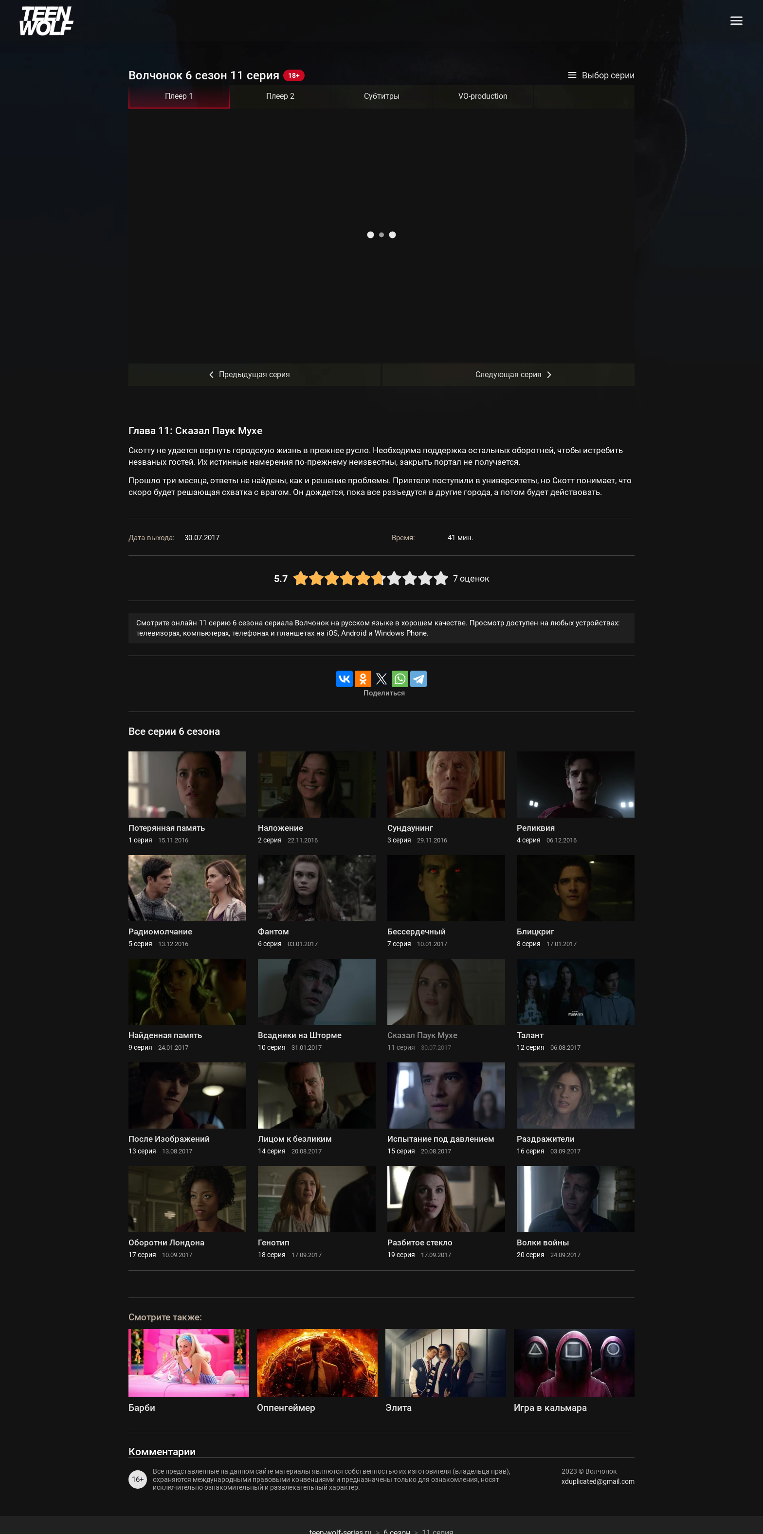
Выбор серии (601, 75)
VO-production (483, 96)
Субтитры (382, 96)
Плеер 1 (179, 96)
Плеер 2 (280, 96)
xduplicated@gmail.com (598, 1481)
